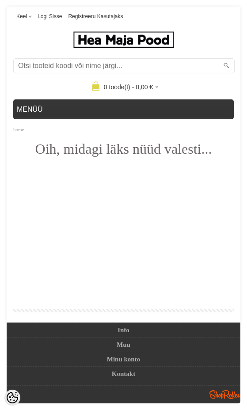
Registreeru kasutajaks (95, 16)
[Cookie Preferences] (12, 398)
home (18, 129)
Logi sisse (50, 16)
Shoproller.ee (224, 394)
